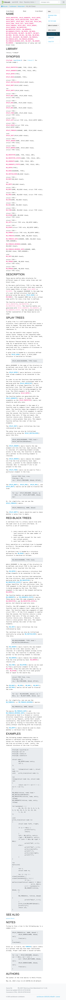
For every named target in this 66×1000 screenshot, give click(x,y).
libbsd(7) (30, 60)
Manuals (4, 6)
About (21, 2)
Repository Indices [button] (29, 2)
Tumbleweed (12, 6)
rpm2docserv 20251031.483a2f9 (46, 996)
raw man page (52, 21)
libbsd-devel (21, 6)
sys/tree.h (18, 60)
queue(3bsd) (10, 918)
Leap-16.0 (51, 37)
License (58, 996)
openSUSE (15, 2)
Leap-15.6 (51, 41)
